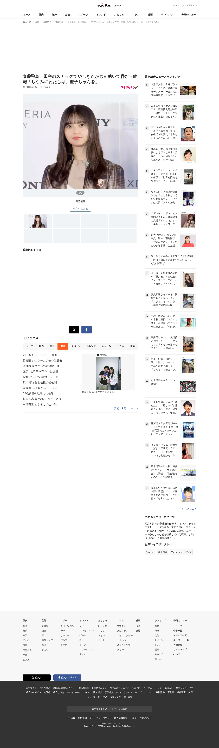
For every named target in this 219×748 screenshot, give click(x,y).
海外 (54, 14)
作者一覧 (177, 630)
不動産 (171, 692)
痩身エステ (115, 697)
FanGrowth (83, 687)
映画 (44, 630)
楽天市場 (162, 552)
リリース (177, 626)
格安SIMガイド (33, 692)
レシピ (138, 692)
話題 (138, 630)
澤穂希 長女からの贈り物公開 (41, 365)
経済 (25, 630)
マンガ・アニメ (87, 630)
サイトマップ (180, 649)
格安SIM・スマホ (184, 687)
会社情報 (70, 718)
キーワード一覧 (181, 640)
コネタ (101, 630)
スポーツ (83, 14)
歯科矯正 (181, 692)
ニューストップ (176, 5)
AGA (104, 697)
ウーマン (128, 692)
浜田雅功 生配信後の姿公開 (40, 382)
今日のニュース (189, 14)
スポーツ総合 (67, 626)
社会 (25, 626)
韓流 (44, 645)
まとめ (26, 640)
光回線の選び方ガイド (64, 687)
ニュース (25, 14)
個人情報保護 (120, 718)
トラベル (121, 640)
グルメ (82, 645)
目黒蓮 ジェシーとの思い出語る (42, 360)
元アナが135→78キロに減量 (40, 371)
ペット (101, 640)
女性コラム (122, 630)
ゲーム (82, 635)
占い (118, 692)
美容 (190, 692)
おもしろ (119, 14)
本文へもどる (80, 208)
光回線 (47, 692)
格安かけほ (58, 692)
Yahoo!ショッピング (181, 552)
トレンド (101, 14)
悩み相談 (97, 692)
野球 (63, 630)
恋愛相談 (109, 692)
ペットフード (93, 697)
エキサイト (191, 5)
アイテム (148, 687)
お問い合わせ (146, 718)
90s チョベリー (124, 645)
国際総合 (27, 650)
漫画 (150, 14)
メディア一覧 (180, 635)
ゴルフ (64, 640)
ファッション (86, 649)
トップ (29, 346)
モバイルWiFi (73, 692)
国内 (41, 14)
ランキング (167, 14)
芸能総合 (46, 626)
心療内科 (136, 687)
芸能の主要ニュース (126, 408)
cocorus (87, 692)
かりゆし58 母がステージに (40, 387)
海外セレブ (47, 640)
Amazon (150, 552)
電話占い (168, 687)
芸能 (67, 14)
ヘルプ (176, 654)
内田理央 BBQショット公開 (40, 355)
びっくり (102, 626)
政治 (25, 635)
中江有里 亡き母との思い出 (40, 404)
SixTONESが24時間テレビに (41, 376)
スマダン (121, 626)
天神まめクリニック (119, 687)
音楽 (44, 635)
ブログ (158, 687)
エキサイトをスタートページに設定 (109, 709)
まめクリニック (99, 687)
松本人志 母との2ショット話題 (42, 398)
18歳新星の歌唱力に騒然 (38, 393)
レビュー (83, 626)
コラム (135, 14)
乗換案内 (160, 692)
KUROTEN (45, 687)
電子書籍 (128, 697)
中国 (25, 655)
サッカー (65, 635)
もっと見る (189, 508)
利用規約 (82, 718)
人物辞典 (177, 645)
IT (80, 640)
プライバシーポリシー (100, 718)
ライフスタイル (125, 635)
